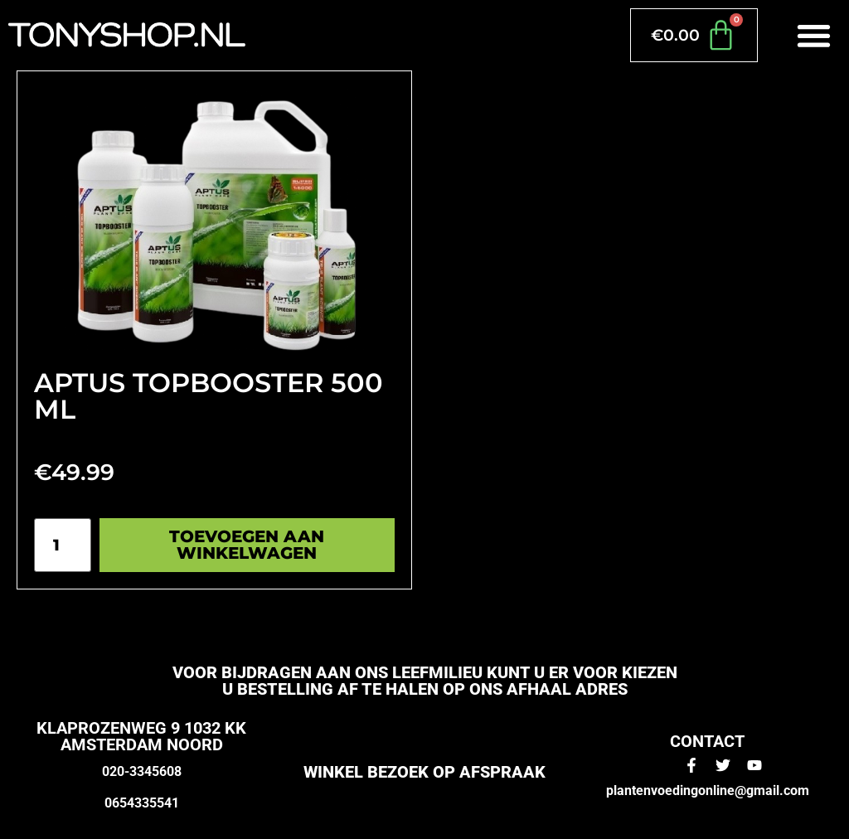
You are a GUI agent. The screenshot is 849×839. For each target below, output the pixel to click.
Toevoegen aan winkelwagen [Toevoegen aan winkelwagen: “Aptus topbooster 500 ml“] (246, 544)
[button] (815, 35)
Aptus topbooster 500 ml (208, 395)
